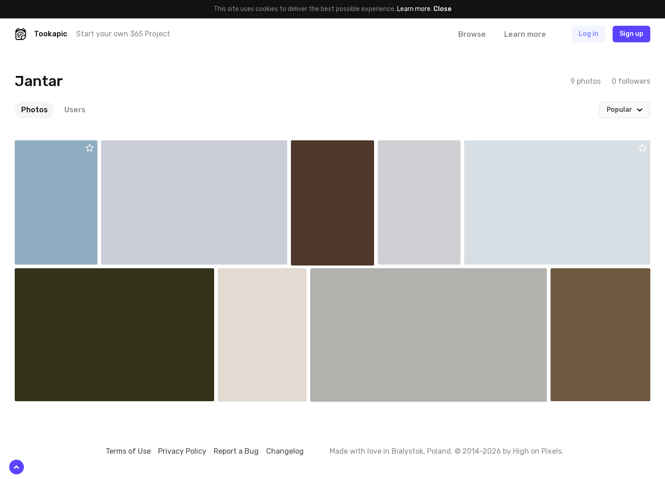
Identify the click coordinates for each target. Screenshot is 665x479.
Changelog (285, 451)
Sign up (631, 34)
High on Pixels (537, 451)
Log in (588, 34)
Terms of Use (128, 451)
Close (442, 9)
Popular (619, 110)
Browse (472, 34)
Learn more (414, 9)
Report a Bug (236, 451)
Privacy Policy (182, 451)
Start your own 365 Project (123, 33)
